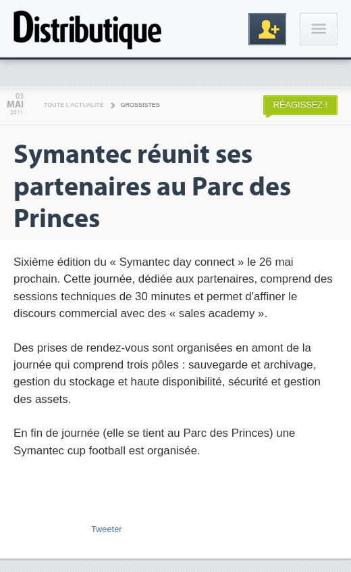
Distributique (88, 29)
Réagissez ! (300, 104)
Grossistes (140, 104)
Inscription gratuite (267, 29)
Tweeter (106, 529)
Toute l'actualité (74, 104)
